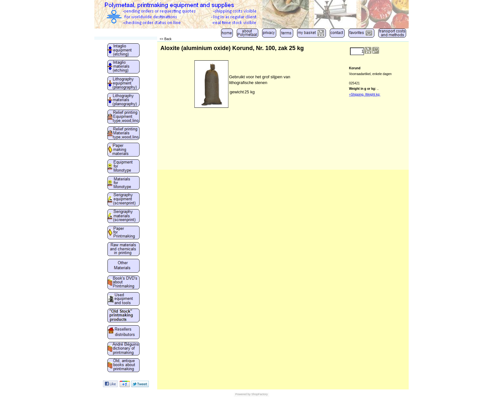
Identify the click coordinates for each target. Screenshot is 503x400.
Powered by (243, 394)
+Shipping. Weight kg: (364, 94)
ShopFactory (259, 394)
